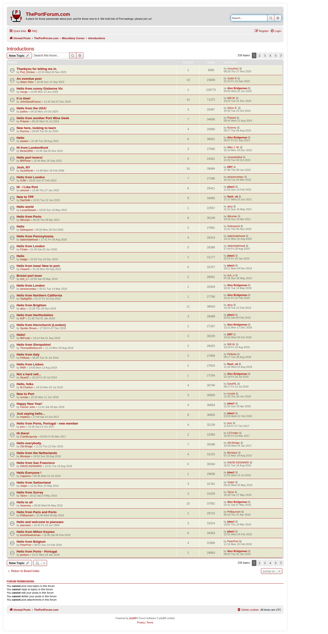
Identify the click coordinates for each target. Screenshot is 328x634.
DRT (230, 167)
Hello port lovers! (30, 157)
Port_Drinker (27, 72)
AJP (22, 318)
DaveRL (232, 383)
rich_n (23, 278)
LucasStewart (28, 210)
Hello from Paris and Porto (36, 512)
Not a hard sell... (29, 374)
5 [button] (276, 55)
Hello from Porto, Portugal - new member (47, 423)
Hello (20, 138)
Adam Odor (27, 81)
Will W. (231, 98)
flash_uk (232, 196)
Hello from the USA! (32, 108)
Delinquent (26, 229)
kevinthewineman (30, 535)
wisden (24, 141)
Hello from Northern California (39, 295)
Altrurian (25, 219)
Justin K (232, 78)
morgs (24, 91)
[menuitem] (32, 31)
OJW (23, 180)
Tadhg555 (26, 298)
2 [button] (259, 55)
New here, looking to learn (36, 128)
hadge (24, 259)
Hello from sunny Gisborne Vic (40, 88)
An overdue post (29, 78)
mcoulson (233, 68)
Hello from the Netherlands (37, 453)
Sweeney (25, 505)
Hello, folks (25, 384)
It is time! (24, 98)
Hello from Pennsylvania (35, 236)
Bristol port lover (29, 275)
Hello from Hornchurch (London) (41, 325)
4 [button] (270, 55)
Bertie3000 (26, 150)
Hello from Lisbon (30, 364)
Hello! (21, 335)
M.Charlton (26, 387)
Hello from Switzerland (34, 482)
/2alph (23, 485)
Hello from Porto (29, 216)
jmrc (22, 426)
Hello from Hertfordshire (35, 315)
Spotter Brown (28, 328)
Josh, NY (23, 167)
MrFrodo (25, 338)
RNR (23, 367)
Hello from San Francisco (36, 463)
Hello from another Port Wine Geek (43, 118)
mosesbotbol (234, 157)
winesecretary (235, 176)
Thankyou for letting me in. (37, 69)
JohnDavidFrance (30, 101)
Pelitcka (25, 357)
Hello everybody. (29, 443)
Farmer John (27, 407)
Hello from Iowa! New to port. (38, 266)
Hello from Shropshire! (34, 344)
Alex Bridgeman (237, 88)
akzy (230, 206)
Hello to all (25, 502)
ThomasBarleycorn (31, 347)
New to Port (25, 394)
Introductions (20, 48)
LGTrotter (233, 432)
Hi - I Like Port (27, 187)
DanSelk (25, 200)
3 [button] (265, 55)
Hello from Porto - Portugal (37, 551)
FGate (24, 249)
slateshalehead (29, 239)
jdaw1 (231, 186)
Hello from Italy (28, 354)
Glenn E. (232, 107)
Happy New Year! (29, 404)
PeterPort (25, 544)
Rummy (24, 131)
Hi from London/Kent (32, 147)
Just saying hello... (31, 413)
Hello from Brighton (31, 305)
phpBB (132, 618)
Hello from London (31, 177)
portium (24, 554)
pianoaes (25, 525)
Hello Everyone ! (29, 472)
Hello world (25, 207)
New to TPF (25, 197)
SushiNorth (26, 170)
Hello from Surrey (30, 492)
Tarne (23, 495)
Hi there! (23, 433)
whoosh (24, 190)
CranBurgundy (28, 436)
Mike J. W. (233, 147)
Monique (25, 456)
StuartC (24, 377)
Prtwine (24, 121)
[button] (281, 55)
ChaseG (25, 269)
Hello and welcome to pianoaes (40, 522)
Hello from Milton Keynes (36, 532)
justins (24, 111)
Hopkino (25, 416)
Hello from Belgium (31, 541)
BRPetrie (25, 160)
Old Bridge (26, 446)
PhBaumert (26, 515)
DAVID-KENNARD (31, 466)
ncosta (24, 397)
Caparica (25, 475)
